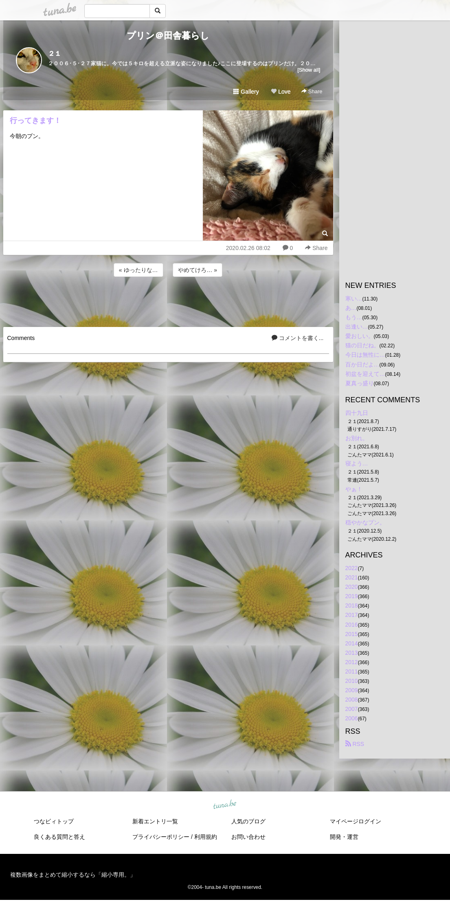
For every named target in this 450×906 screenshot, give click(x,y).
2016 (351, 624)
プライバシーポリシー (160, 837)
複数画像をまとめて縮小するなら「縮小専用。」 (73, 874)
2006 (351, 718)
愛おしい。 (359, 336)
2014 (351, 643)
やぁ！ (353, 489)
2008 (351, 699)
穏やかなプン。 (365, 522)
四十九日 (356, 413)
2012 (351, 662)
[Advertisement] (168, 300)
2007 (351, 709)
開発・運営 (344, 837)
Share (311, 91)
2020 (351, 587)
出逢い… (356, 326)
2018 (351, 605)
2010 (351, 681)
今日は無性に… (365, 354)
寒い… (353, 298)
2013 (351, 652)
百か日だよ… (362, 364)
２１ (54, 53)
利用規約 (205, 837)
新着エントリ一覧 (155, 821)
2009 (351, 690)
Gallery (246, 91)
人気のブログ (248, 821)
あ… (351, 308)
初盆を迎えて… (365, 374)
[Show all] (308, 70)
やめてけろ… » (197, 270)
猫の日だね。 (362, 345)
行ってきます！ (35, 120)
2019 (351, 596)
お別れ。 (356, 438)
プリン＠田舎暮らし (168, 36)
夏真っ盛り (359, 383)
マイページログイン (355, 821)
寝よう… (356, 463)
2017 (351, 615)
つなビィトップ (54, 821)
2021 (351, 577)
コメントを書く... (298, 338)
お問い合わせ (248, 837)
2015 (351, 634)
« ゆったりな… (138, 270)
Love (280, 91)
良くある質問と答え (59, 837)
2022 (351, 568)
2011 (351, 671)
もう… (353, 317)
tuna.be (224, 804)
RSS (354, 744)
